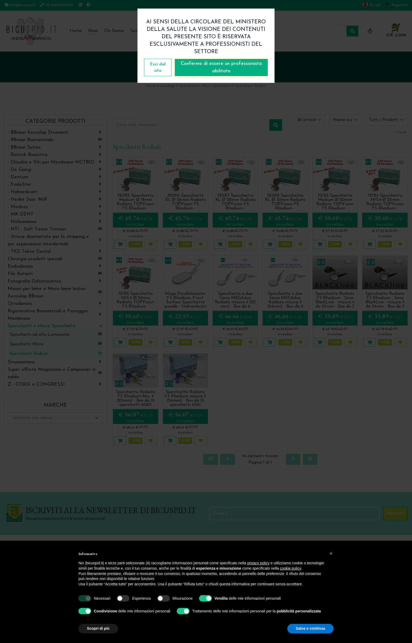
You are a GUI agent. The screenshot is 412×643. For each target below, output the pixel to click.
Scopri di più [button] (98, 628)
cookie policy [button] (290, 568)
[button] (331, 553)
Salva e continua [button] (310, 628)
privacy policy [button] (258, 563)
